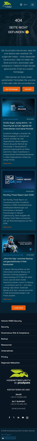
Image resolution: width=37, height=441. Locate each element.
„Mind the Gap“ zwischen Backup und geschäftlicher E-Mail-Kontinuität (18, 261)
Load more (18, 308)
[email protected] (18, 408)
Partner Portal (9, 438)
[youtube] (23, 418)
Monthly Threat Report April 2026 (18, 195)
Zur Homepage (12, 89)
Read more (7, 163)
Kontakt (28, 89)
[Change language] (24, 4)
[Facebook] (10, 418)
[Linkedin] (18, 418)
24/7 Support (6, 435)
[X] (14, 418)
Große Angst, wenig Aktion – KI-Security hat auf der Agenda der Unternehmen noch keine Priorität (18, 125)
